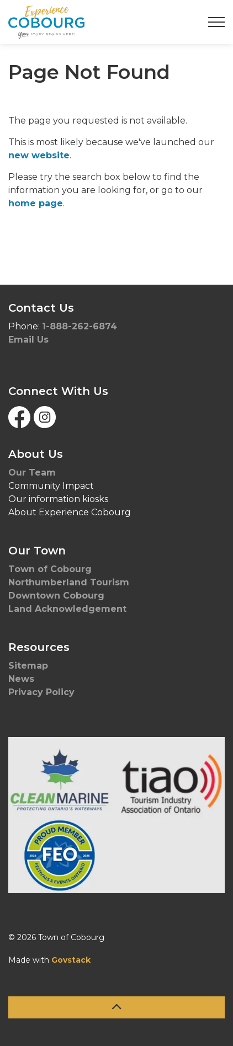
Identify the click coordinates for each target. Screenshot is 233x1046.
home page (35, 203)
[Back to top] (116, 1007)
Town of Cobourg (51, 569)
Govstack (71, 960)
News (21, 679)
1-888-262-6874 (79, 326)
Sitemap (28, 665)
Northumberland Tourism (70, 582)
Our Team (32, 472)
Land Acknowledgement (68, 609)
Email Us (28, 339)
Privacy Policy (41, 692)
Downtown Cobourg (57, 595)
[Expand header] (216, 22)
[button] (116, 815)
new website (39, 155)
